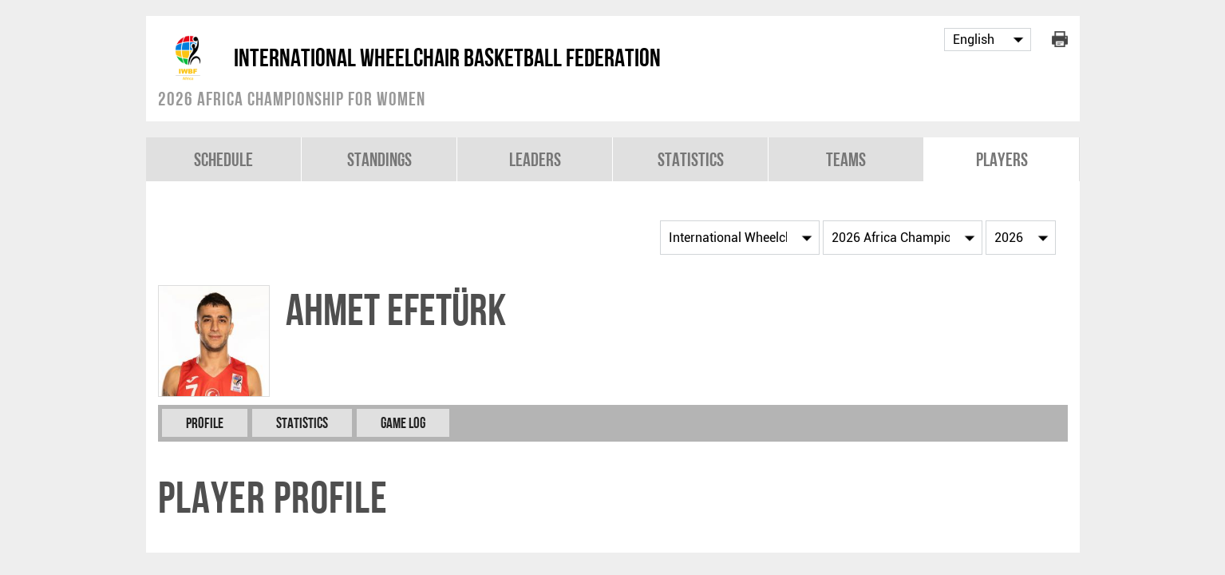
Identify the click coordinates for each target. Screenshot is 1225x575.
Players (1002, 159)
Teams (846, 159)
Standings (379, 159)
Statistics (691, 159)
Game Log (403, 422)
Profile (204, 422)
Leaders (535, 159)
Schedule (223, 159)
